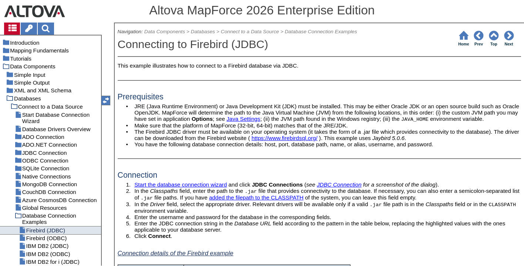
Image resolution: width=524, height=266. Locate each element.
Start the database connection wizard (180, 184)
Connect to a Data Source (250, 31)
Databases (203, 31)
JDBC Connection (339, 184)
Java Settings (243, 119)
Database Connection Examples (321, 31)
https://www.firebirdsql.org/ (285, 138)
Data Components (164, 31)
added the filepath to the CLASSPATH (256, 197)
